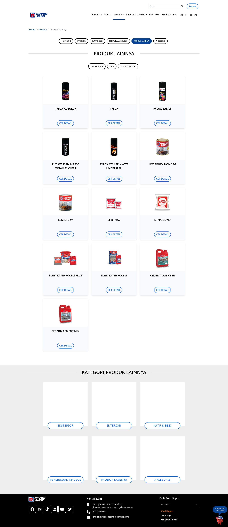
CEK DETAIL (65, 123)
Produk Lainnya (114, 480)
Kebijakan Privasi (169, 519)
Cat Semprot (97, 66)
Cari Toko (154, 14)
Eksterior (66, 425)
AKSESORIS (160, 41)
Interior (114, 425)
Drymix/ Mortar (128, 66)
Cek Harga (166, 515)
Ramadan (96, 14)
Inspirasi (130, 14)
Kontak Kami (169, 14)
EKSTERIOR (66, 41)
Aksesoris (162, 480)
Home (31, 29)
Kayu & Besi (162, 425)
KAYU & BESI (97, 41)
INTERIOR (81, 41)
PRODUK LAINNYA (141, 41)
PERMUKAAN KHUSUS (118, 41)
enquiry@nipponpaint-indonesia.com (111, 516)
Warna (108, 14)
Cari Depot (167, 511)
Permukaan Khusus (65, 480)
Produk (118, 14)
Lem (112, 66)
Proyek (192, 6)
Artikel (141, 14)
